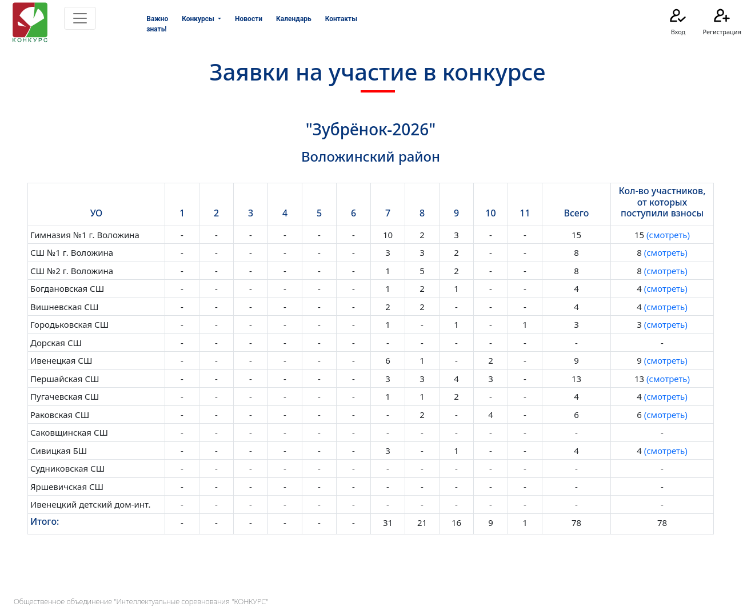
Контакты (341, 19)
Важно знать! (157, 24)
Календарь (293, 19)
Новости (248, 19)
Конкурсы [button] (199, 19)
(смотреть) (667, 234)
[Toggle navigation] (80, 18)
